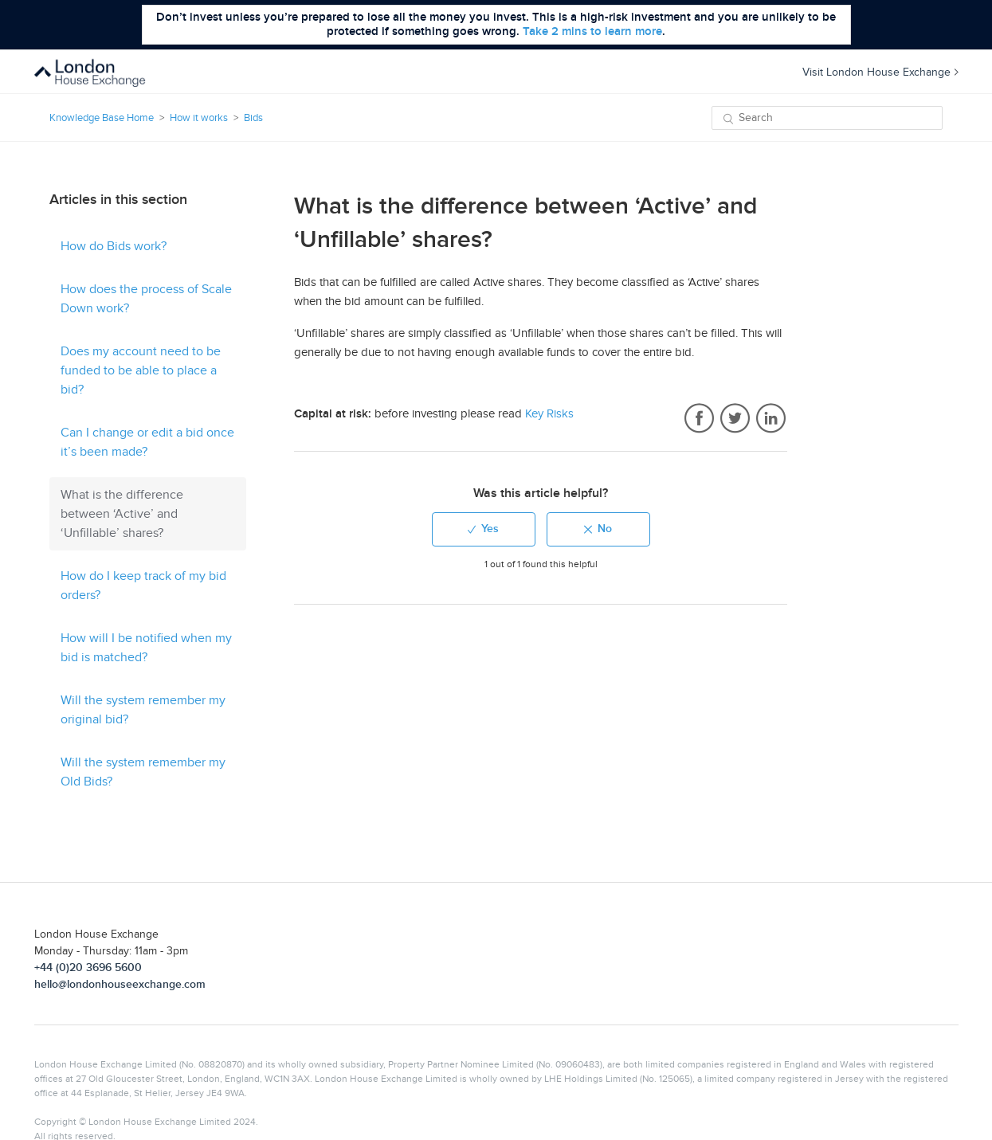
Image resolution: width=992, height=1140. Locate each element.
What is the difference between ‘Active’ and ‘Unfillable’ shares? (122, 514)
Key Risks (549, 413)
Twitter (735, 419)
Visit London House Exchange (880, 72)
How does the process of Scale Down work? (146, 298)
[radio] (483, 529)
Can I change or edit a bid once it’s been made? (147, 442)
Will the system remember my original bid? (143, 709)
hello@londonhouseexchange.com (120, 984)
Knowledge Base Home (101, 118)
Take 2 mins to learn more (592, 31)
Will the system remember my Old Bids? (143, 771)
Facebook (699, 419)
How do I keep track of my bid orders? (143, 585)
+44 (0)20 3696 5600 (88, 967)
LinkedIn (771, 419)
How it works (199, 118)
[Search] (827, 118)
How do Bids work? (114, 246)
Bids (253, 118)
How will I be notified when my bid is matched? (146, 647)
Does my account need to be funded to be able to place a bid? (141, 370)
